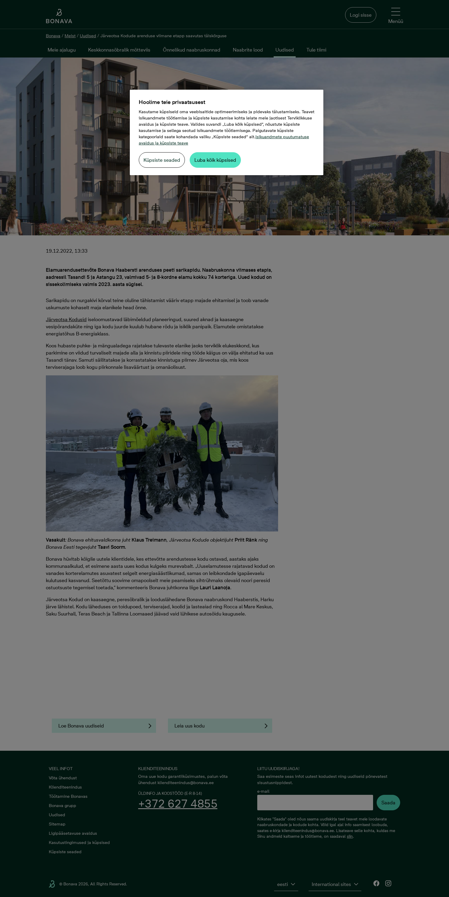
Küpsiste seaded (162, 160)
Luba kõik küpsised (215, 160)
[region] (226, 132)
